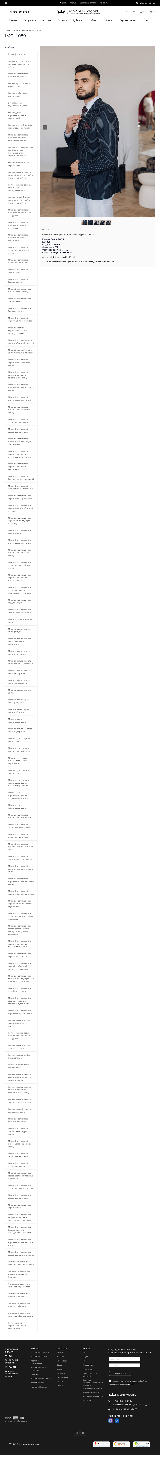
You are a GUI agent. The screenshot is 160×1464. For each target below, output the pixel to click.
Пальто (60, 1381)
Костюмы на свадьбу (40, 1352)
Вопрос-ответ (88, 1365)
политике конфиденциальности (124, 1384)
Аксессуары (62, 1361)
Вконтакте (77, 1433)
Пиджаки (60, 1352)
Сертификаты (62, 1377)
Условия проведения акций (12, 1374)
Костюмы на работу (39, 1356)
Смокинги (35, 1374)
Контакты (10, 1367)
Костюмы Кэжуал (38, 1383)
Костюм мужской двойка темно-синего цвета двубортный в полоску (83, 261)
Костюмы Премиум (39, 1387)
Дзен (83, 1433)
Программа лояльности (92, 1396)
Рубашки (60, 1356)
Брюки (59, 1369)
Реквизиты (87, 1369)
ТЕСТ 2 (51, 257)
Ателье (8, 1356)
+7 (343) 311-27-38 (19, 11)
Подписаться (120, 1373)
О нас (84, 1352)
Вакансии (86, 1400)
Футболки (61, 1373)
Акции (85, 1356)
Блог (84, 1361)
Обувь (59, 1365)
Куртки (60, 1385)
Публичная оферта (90, 1392)
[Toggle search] (130, 11)
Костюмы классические (41, 1378)
